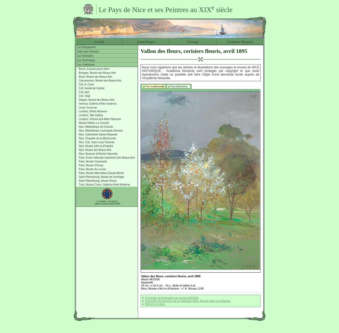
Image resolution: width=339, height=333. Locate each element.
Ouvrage (193, 42)
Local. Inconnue (88, 107)
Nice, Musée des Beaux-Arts (95, 150)
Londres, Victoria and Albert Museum (100, 119)
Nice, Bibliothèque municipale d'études (101, 130)
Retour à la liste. (155, 304)
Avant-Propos (146, 42)
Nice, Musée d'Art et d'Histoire (96, 146)
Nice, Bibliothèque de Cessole (96, 126)
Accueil (99, 42)
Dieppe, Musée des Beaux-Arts (96, 99)
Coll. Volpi (84, 96)
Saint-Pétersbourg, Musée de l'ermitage (101, 176)
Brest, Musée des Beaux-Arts (95, 76)
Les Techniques (86, 60)
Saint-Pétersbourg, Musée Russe (98, 180)
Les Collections (86, 64)
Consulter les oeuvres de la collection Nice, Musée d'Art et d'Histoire (188, 300)
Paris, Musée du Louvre (92, 169)
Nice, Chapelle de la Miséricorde (97, 138)
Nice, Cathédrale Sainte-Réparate (98, 134)
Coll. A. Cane (86, 84)
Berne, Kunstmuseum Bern (94, 69)
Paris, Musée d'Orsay (91, 165)
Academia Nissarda (240, 42)
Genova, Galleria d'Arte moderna (97, 103)
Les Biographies (86, 47)
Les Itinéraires (85, 55)
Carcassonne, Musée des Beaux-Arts (100, 80)
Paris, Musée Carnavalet (93, 161)
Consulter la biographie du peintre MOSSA (171, 297)
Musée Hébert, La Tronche (94, 123)
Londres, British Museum (93, 111)
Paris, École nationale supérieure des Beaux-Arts (107, 157)
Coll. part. (84, 92)
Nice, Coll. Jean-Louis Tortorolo (97, 142)
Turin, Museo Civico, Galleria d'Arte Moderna (104, 184)
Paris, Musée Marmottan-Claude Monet (101, 173)
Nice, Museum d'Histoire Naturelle (98, 153)
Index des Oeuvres (88, 51)
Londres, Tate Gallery (91, 115)
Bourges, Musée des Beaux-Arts (97, 72)
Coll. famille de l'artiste (92, 88)
